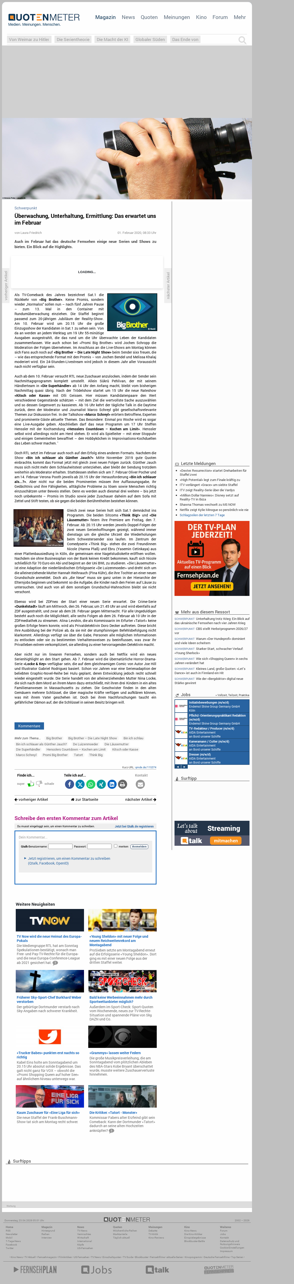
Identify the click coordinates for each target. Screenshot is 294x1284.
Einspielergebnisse (195, 1237)
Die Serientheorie (73, 39)
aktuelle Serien (174, 1257)
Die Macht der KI (112, 39)
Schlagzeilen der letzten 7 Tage (202, 515)
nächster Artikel (140, 799)
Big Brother (54, 738)
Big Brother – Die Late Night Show (92, 738)
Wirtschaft (83, 1237)
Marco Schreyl (26, 755)
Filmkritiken (65, 1257)
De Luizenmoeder (85, 744)
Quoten (149, 16)
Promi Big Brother (55, 755)
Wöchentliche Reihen (125, 1230)
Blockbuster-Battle (194, 1241)
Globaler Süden (150, 39)
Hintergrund (48, 1230)
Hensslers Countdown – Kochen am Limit (76, 749)
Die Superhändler (28, 749)
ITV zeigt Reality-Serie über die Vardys (207, 490)
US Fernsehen (81, 1257)
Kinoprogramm (193, 1257)
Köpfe (80, 1244)
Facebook (11, 1244)
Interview (47, 1237)
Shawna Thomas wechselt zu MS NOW (208, 504)
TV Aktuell (30, 1257)
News (128, 16)
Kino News (17, 1257)
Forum (220, 16)
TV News (96, 1257)
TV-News (82, 1230)
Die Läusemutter (116, 744)
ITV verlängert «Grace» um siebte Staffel (209, 484)
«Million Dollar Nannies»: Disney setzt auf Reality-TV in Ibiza (209, 497)
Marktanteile (120, 1234)
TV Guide (128, 1257)
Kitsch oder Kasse (125, 749)
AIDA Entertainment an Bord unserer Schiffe (204, 732)
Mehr (240, 16)
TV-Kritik (153, 1234)
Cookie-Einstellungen (232, 1247)
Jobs (223, 1234)
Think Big (95, 755)
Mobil (9, 1237)
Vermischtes (84, 1234)
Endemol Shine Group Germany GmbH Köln (207, 706)
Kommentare (29, 725)
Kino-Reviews (156, 1237)
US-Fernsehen (85, 1248)
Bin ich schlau (133, 738)
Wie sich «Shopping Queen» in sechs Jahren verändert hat (211, 661)
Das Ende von (185, 39)
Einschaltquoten (111, 1257)
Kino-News (190, 1230)
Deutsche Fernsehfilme (217, 1257)
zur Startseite (84, 799)
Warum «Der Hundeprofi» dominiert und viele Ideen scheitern (209, 641)
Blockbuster (141, 1257)
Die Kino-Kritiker (193, 1234)
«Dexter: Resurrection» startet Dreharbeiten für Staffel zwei (213, 472)
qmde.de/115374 (145, 767)
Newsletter (12, 1234)
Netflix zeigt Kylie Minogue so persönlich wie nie (214, 509)
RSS (8, 1230)
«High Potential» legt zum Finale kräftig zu (210, 479)
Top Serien (237, 1257)
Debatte (152, 1230)
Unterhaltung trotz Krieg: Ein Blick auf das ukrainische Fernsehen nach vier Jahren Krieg (212, 620)
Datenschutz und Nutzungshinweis (230, 1243)
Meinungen (177, 16)
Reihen (46, 1234)
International (84, 1241)
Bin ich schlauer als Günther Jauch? (41, 744)
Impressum (226, 1251)
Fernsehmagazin (47, 1257)
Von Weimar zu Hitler (29, 39)
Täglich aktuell (121, 1237)
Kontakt (224, 1237)
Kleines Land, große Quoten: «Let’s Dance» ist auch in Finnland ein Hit (210, 671)
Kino (201, 16)
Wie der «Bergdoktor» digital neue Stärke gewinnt (208, 681)
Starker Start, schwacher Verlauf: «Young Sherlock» (208, 651)
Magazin (105, 16)
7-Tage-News (13, 1241)
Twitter (10, 1248)
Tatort (78, 755)
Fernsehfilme (157, 1257)
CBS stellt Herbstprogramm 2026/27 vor (211, 631)
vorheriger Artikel (31, 799)
